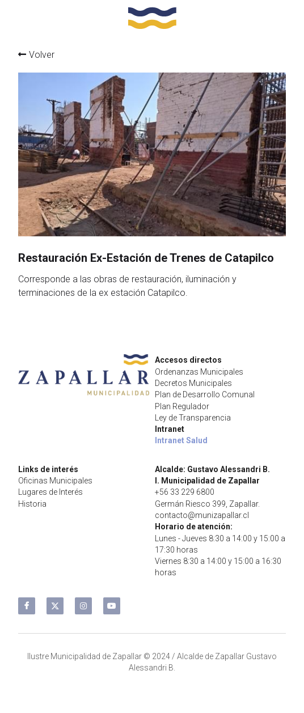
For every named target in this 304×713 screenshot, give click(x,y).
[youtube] (111, 605)
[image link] (152, 17)
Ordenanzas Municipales (199, 371)
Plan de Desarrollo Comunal (205, 394)
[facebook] (26, 605)
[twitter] (55, 605)
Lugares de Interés (50, 491)
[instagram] (83, 605)
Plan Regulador (182, 406)
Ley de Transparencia (193, 417)
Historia (32, 503)
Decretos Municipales (193, 383)
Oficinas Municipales (55, 480)
